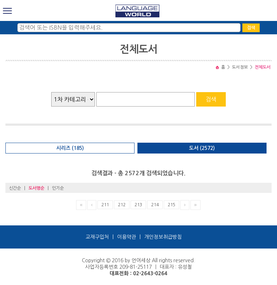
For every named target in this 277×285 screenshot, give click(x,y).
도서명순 (36, 188)
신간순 (15, 188)
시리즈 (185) (70, 148)
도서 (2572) (202, 148)
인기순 (58, 188)
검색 (251, 28)
